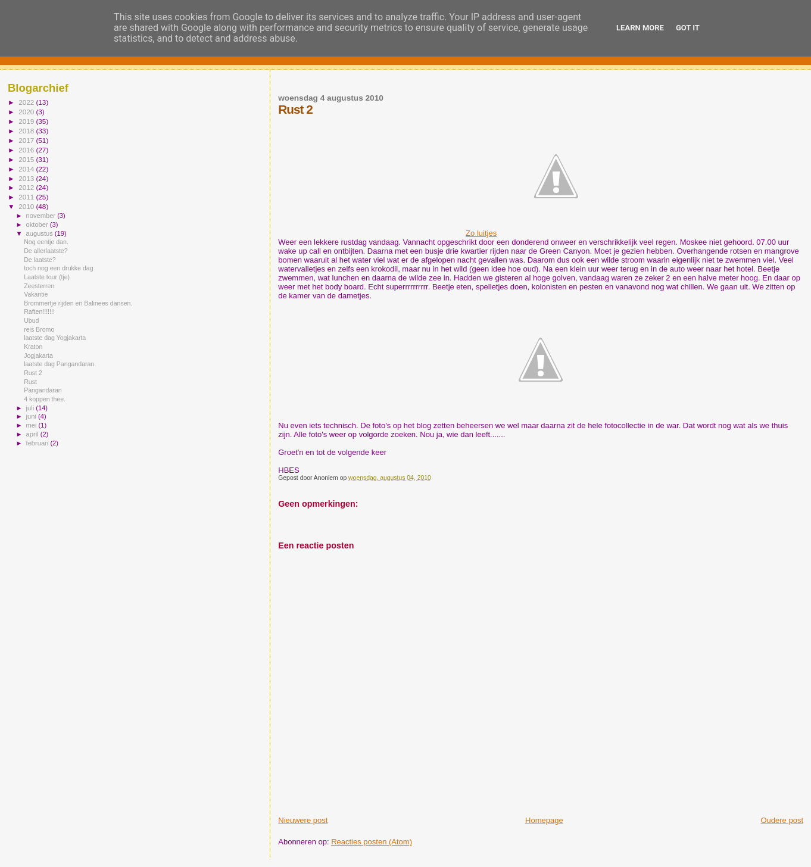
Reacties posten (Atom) (371, 841)
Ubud (31, 320)
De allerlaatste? (46, 250)
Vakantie (36, 294)
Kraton (33, 346)
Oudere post (781, 820)
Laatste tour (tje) (47, 276)
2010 (27, 206)
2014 (27, 169)
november (42, 215)
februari (38, 443)
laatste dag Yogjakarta (55, 337)
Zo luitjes (541, 233)
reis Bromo (39, 329)
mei (32, 425)
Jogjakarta (38, 355)
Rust (30, 381)
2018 (27, 131)
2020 (27, 112)
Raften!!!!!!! (39, 311)
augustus (40, 233)
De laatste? (40, 259)
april (33, 434)
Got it (688, 27)
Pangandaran (43, 390)
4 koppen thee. (44, 399)
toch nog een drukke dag (58, 268)
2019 (27, 121)
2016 (27, 150)
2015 (27, 159)
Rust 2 (33, 372)
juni (32, 416)
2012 (27, 187)
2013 (27, 178)
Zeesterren (39, 285)
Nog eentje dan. (46, 241)
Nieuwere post (302, 820)
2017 (27, 140)
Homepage (544, 820)
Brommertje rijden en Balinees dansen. (78, 303)
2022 (27, 102)
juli (31, 407)
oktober (38, 224)
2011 (27, 197)
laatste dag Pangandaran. (60, 363)
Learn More (640, 27)
